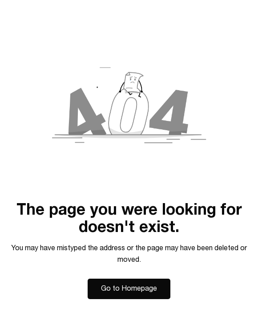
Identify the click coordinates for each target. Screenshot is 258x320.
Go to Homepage (129, 288)
